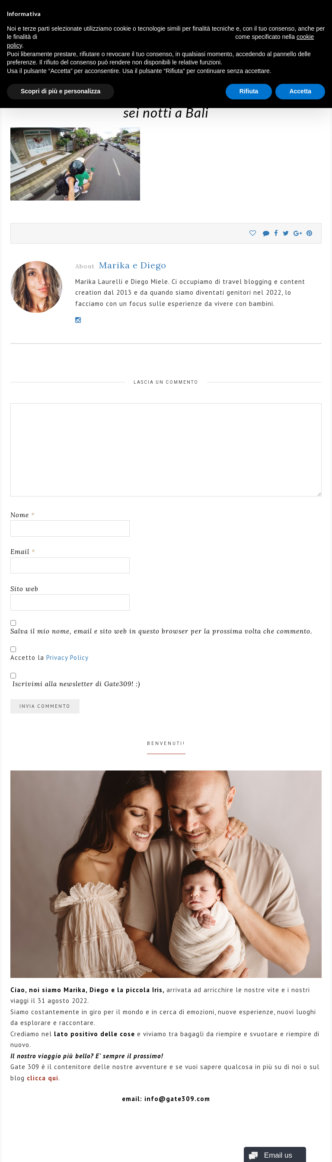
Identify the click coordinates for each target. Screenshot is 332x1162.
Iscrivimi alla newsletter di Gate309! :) (75, 680)
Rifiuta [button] (249, 91)
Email (22, 552)
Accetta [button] (300, 91)
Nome (22, 515)
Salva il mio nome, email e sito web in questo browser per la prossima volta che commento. (161, 631)
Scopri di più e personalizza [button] (60, 91)
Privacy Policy (67, 657)
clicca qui (42, 1078)
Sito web (24, 589)
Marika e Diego (132, 265)
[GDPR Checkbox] (13, 649)
